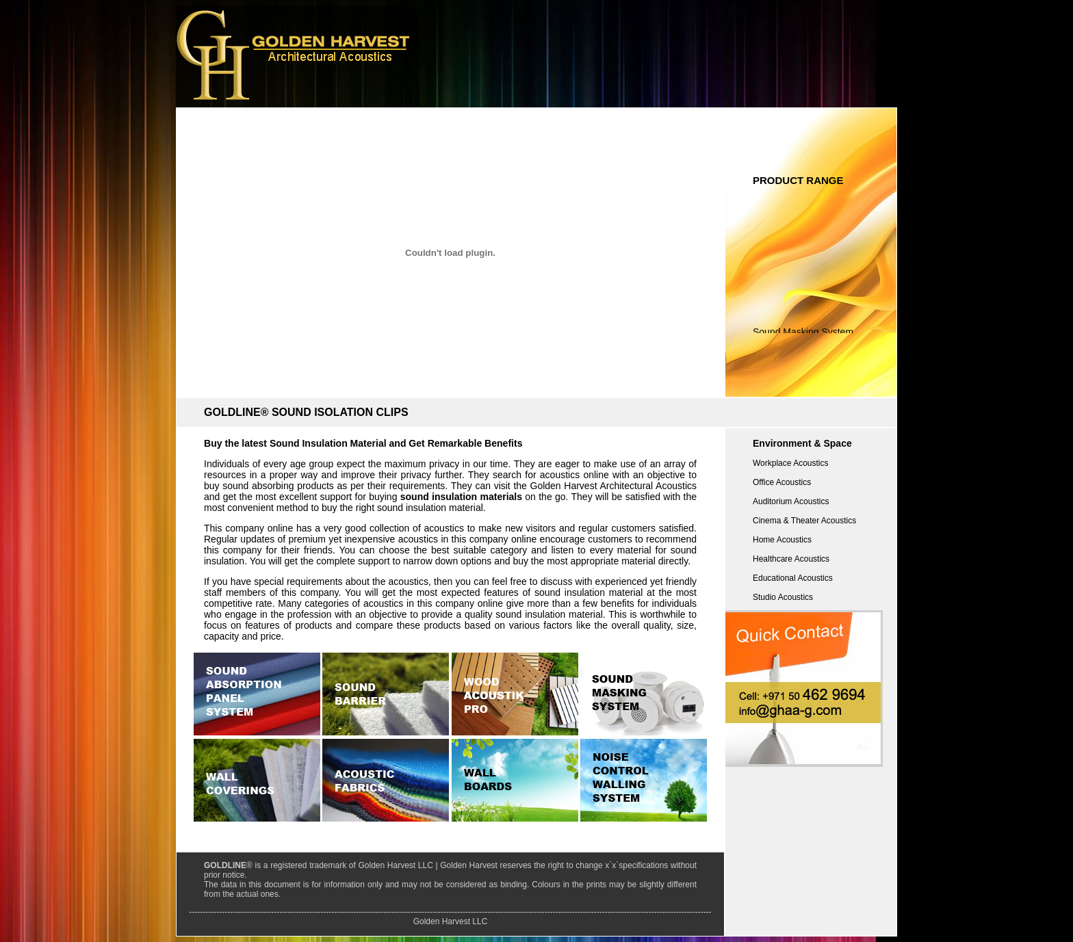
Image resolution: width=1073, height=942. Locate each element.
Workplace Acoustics (791, 463)
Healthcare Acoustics (791, 559)
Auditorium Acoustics (791, 501)
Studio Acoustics (783, 597)
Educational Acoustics (793, 578)
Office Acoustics (782, 482)
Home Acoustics (782, 540)
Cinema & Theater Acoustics (804, 520)
